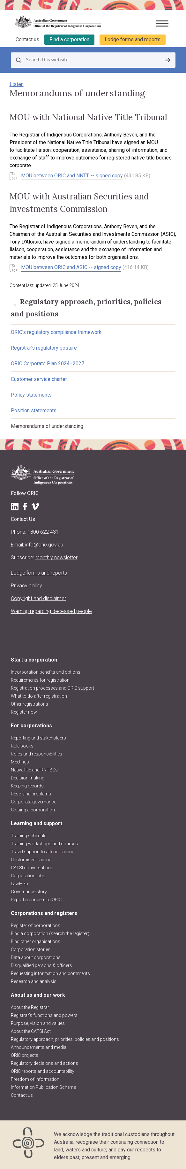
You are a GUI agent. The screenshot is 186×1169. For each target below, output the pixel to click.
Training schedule (28, 835)
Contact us (27, 39)
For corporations (31, 726)
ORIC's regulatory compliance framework (56, 332)
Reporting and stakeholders (38, 737)
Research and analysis (33, 981)
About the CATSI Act (31, 1031)
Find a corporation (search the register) (50, 933)
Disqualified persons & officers (41, 965)
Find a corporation (69, 39)
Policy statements (31, 395)
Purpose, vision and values (38, 1023)
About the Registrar (30, 1007)
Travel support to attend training (42, 851)
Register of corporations (35, 925)
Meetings (20, 761)
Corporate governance (33, 801)
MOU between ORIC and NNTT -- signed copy (72, 176)
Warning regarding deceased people (51, 611)
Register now (24, 712)
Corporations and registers (44, 913)
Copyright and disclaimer (38, 598)
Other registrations (29, 704)
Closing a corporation (33, 809)
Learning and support (36, 823)
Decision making (27, 777)
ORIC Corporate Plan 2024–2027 (47, 363)
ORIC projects (24, 1055)
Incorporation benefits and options (45, 672)
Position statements (33, 410)
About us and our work (38, 995)
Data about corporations (36, 957)
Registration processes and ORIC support (52, 688)
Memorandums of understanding (47, 426)
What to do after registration (39, 696)
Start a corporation (34, 660)
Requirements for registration (40, 680)
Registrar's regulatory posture (44, 348)
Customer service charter (39, 379)
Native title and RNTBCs (34, 769)
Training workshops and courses (44, 843)
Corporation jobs (28, 875)
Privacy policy (26, 586)
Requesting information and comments (50, 973)
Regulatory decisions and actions (44, 1063)
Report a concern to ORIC (36, 899)
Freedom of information (35, 1079)
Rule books (22, 745)
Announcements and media (38, 1047)
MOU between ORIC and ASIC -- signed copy (71, 267)
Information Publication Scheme (43, 1087)
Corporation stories (30, 949)
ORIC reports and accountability (42, 1071)
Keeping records (27, 785)
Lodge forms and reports (132, 39)
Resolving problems (31, 793)
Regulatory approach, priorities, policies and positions (65, 1039)
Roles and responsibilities (36, 753)
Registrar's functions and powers (44, 1015)
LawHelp (19, 883)
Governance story (29, 891)
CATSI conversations (32, 867)
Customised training (31, 859)
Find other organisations (35, 941)
